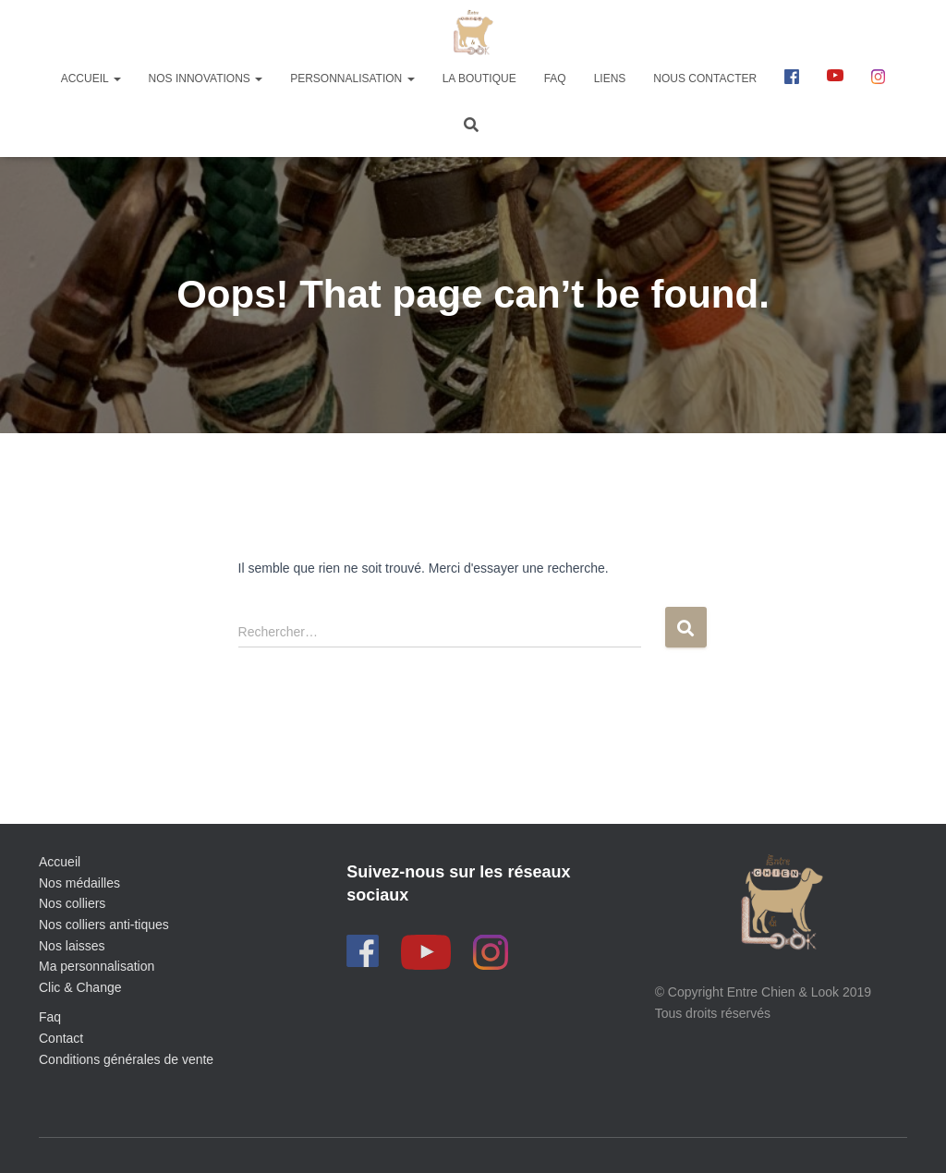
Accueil (91, 78)
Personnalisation (352, 78)
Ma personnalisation (96, 966)
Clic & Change (80, 987)
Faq (50, 1017)
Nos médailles (79, 883)
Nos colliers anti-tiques (104, 924)
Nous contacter (705, 78)
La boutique (479, 78)
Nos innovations (206, 78)
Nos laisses (72, 945)
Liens (610, 78)
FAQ (555, 78)
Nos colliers (72, 903)
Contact (61, 1038)
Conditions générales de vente (126, 1059)
